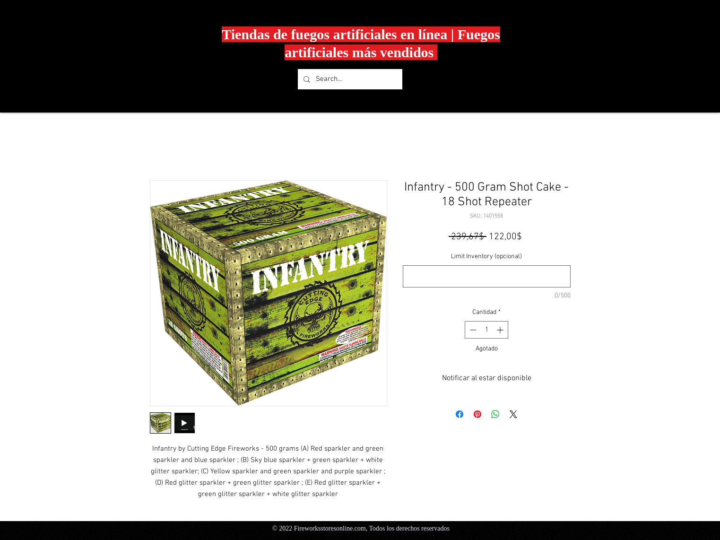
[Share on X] (513, 414)
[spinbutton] (486, 330)
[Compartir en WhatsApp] (495, 414)
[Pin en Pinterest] (477, 414)
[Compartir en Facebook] (459, 414)
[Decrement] (472, 330)
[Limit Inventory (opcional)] (486, 276)
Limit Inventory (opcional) (486, 257)
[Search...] (349, 79)
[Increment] (501, 330)
